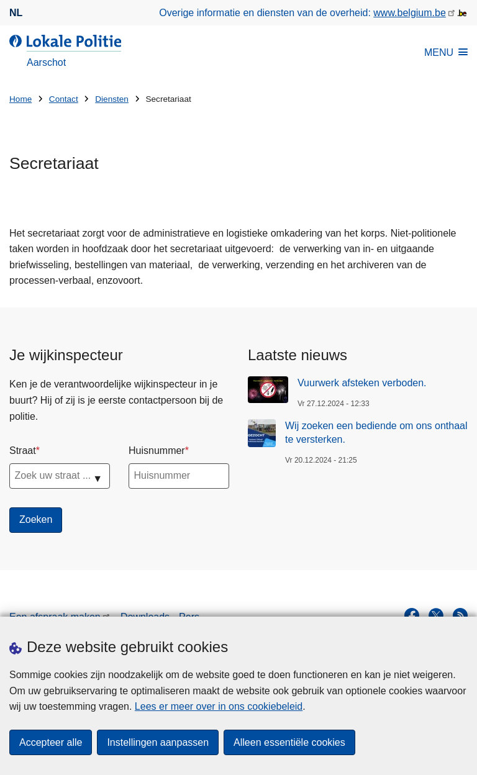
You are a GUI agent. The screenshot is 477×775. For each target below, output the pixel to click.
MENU (446, 52)
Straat (22, 450)
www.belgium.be (409, 12)
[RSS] (460, 615)
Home (20, 99)
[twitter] (436, 615)
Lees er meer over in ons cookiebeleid (218, 706)
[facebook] (411, 615)
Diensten (112, 99)
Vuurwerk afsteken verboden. (362, 383)
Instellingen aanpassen (158, 742)
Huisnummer (157, 450)
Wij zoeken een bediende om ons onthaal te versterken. (376, 432)
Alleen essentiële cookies (289, 742)
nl (15, 12)
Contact (63, 99)
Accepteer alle (50, 742)
